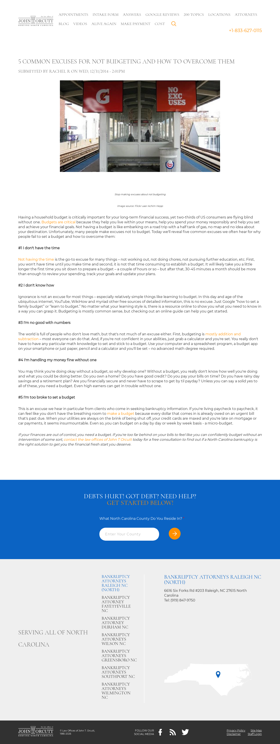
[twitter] (185, 732)
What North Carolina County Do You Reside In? (141, 518)
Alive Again (104, 23)
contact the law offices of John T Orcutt (98, 439)
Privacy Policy (236, 730)
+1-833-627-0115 (245, 30)
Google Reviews (163, 14)
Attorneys (246, 14)
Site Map (256, 730)
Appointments (74, 14)
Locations (220, 14)
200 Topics (194, 14)
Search (175, 24)
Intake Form (106, 14)
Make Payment (136, 23)
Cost (160, 23)
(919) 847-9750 (183, 600)
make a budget (120, 414)
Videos (81, 23)
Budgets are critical (58, 222)
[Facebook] (160, 732)
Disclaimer (234, 734)
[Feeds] (173, 732)
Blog (64, 23)
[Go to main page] (35, 21)
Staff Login (255, 734)
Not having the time (36, 259)
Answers (132, 14)
